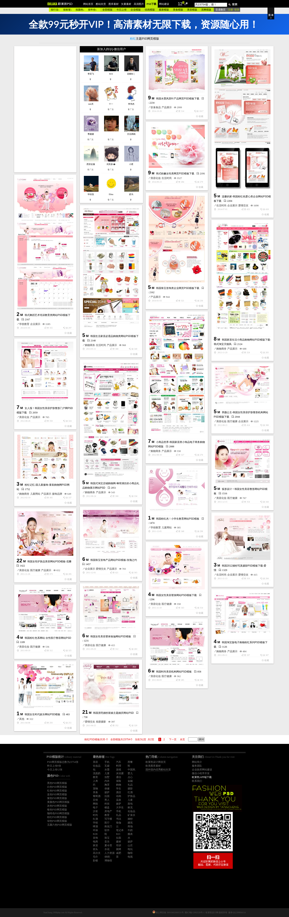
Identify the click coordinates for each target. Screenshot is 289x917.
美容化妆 (156, 178)
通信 (118, 777)
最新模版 (164, 9)
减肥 (118, 853)
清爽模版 (206, 9)
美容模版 (192, 9)
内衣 (107, 780)
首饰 (95, 837)
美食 (95, 792)
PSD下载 (152, 4)
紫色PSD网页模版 (57, 798)
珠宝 (107, 837)
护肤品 (131, 796)
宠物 (95, 788)
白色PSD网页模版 (57, 786)
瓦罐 (107, 765)
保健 (107, 788)
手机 (107, 762)
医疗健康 (232, 421)
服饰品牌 (57, 493)
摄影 (130, 788)
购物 (118, 784)
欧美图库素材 (153, 765)
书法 (118, 818)
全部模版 (107, 9)
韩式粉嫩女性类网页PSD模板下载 (175, 173)
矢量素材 (126, 4)
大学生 (120, 807)
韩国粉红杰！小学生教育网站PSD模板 (177, 518)
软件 (107, 830)
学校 (95, 822)
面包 (130, 803)
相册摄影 (101, 721)
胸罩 (107, 784)
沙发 (95, 811)
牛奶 (130, 830)
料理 (118, 765)
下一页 (173, 739)
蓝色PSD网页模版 (57, 794)
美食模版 (178, 9)
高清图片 (139, 4)
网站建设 (164, 4)
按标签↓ (67, 9)
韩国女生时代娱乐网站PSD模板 (42, 714)
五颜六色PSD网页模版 (59, 824)
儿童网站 (35, 493)
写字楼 (108, 818)
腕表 (130, 834)
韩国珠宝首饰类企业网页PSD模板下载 (177, 288)
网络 (95, 803)
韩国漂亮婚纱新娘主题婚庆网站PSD (113, 712)
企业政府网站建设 (202, 769)
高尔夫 (96, 853)
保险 (118, 780)
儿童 (107, 773)
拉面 (107, 796)
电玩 (130, 849)
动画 (118, 796)
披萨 (107, 792)
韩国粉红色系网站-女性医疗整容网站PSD (48, 637)
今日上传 (121, 9)
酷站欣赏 (101, 4)
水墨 (107, 769)
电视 (130, 856)
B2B (95, 834)
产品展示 (167, 107)
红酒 (130, 792)
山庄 (130, 845)
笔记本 (120, 830)
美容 (95, 762)
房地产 (108, 811)
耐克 (130, 807)
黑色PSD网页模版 (57, 783)
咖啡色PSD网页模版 (58, 813)
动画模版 (150, 9)
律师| (107, 856)
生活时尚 (221, 205)
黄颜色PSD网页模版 (58, 802)
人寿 (95, 780)
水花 (107, 849)
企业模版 (136, 9)
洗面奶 (96, 773)
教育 (95, 777)
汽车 (118, 762)
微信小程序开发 (201, 773)
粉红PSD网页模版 (57, 817)
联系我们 (197, 780)
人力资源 (109, 853)
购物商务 (90, 345)
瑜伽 (118, 822)
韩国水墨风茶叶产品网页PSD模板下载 (177, 98)
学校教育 (24, 324)
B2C (118, 834)
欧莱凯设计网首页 (156, 762)
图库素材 (113, 4)
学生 (118, 788)
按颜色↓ (80, 9)
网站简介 (197, 762)
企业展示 (232, 205)
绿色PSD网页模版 (57, 820)
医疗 (107, 822)
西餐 (130, 762)
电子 (95, 807)
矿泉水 (131, 815)
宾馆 (95, 799)
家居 (95, 845)
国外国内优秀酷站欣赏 (158, 769)
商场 (130, 826)
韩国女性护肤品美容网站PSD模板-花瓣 (49, 561)
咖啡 (130, 853)
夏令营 (108, 845)
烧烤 (118, 849)
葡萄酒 (96, 796)
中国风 (131, 769)
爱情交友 (243, 205)
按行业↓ (55, 9)
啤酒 (95, 826)
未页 (182, 739)
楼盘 (107, 807)
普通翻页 (220, 9)
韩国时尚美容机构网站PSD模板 (174, 671)
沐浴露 (120, 773)
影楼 (95, 860)
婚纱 (130, 818)
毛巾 (95, 856)
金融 (130, 780)
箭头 (95, 849)
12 (180, 3)
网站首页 (88, 4)
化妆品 (96, 765)
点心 (130, 777)
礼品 (130, 784)
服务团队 (197, 765)
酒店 (118, 792)
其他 (21, 719)
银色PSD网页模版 (57, 809)
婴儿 (130, 773)
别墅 (107, 777)
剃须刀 (108, 826)
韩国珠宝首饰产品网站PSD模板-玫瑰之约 (113, 560)
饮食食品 (156, 107)
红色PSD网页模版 (57, 790)
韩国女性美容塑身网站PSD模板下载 (176, 595)
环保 (95, 830)
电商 (95, 841)
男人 (107, 799)
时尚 (95, 815)
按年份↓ (92, 9)
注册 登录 (233, 9)
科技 (107, 803)
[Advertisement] (45, 109)
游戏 (118, 769)
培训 (118, 845)
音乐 (107, 841)
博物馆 (108, 860)
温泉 (118, 799)
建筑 (130, 822)
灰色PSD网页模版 (57, 805)
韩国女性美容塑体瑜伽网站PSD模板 (110, 636)
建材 (118, 841)
